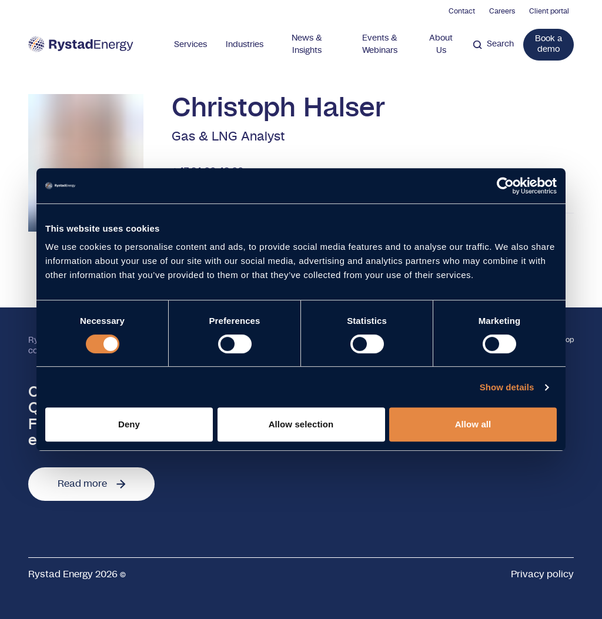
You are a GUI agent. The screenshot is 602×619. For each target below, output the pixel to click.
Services (190, 45)
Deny (129, 424)
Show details (507, 387)
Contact (462, 11)
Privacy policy (542, 574)
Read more (91, 483)
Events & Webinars (379, 44)
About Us (441, 44)
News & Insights (307, 44)
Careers (502, 11)
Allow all (473, 424)
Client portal (549, 11)
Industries (244, 45)
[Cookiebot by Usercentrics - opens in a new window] (505, 186)
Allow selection (301, 424)
